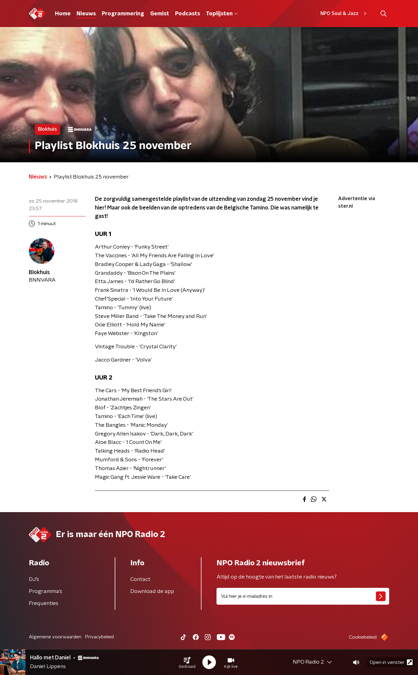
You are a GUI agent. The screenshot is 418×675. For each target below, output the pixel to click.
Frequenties (43, 603)
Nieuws (86, 14)
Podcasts (187, 14)
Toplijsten (222, 14)
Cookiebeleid (363, 637)
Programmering (123, 14)
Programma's (45, 591)
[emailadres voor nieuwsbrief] (303, 596)
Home (63, 14)
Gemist (159, 14)
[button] (187, 662)
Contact (140, 579)
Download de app (152, 591)
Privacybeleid (99, 636)
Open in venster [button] (391, 662)
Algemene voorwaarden (55, 636)
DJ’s (34, 579)
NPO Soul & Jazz (344, 14)
